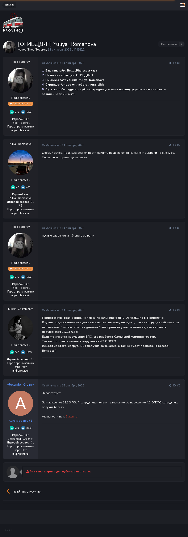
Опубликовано (63, 63)
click (100, 85)
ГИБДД (79, 50)
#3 (178, 228)
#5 (178, 385)
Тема (7, 530)
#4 (178, 310)
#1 (178, 63)
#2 (178, 145)
